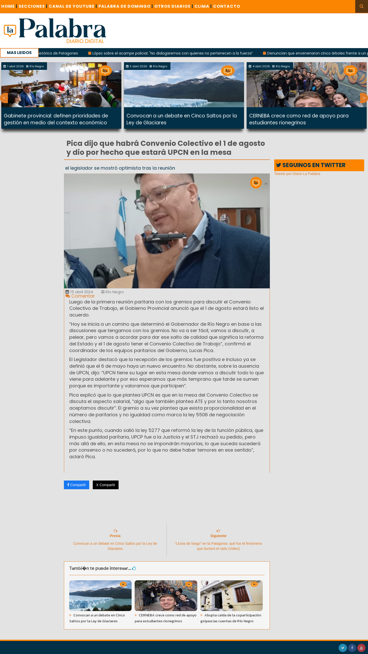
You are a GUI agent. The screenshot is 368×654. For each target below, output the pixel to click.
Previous (4, 98)
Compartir (76, 485)
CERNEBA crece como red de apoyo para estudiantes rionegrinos (299, 119)
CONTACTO (226, 6)
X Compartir (105, 485)
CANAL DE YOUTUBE (73, 6)
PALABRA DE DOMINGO (125, 6)
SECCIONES (33, 6)
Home (9, 6)
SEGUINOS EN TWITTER (311, 165)
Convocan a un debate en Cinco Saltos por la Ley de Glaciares (97, 618)
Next (364, 98)
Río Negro (112, 292)
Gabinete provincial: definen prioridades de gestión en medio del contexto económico (56, 119)
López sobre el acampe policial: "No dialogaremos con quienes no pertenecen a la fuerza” (177, 53)
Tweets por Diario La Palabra (297, 174)
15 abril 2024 (79, 292)
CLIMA (203, 6)
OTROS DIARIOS (173, 6)
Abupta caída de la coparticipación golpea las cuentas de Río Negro (230, 618)
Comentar (80, 296)
